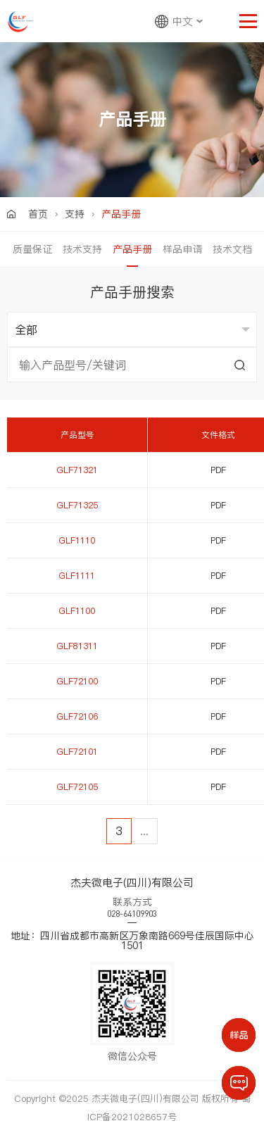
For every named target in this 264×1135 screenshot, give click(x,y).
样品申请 (182, 249)
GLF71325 (77, 505)
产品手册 (132, 249)
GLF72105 (77, 787)
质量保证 (32, 249)
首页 (38, 214)
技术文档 (232, 249)
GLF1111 (77, 576)
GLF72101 (77, 752)
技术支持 (82, 249)
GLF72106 (77, 716)
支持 (74, 214)
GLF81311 (77, 646)
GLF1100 (77, 611)
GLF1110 (77, 540)
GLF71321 (77, 470)
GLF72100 (77, 681)
